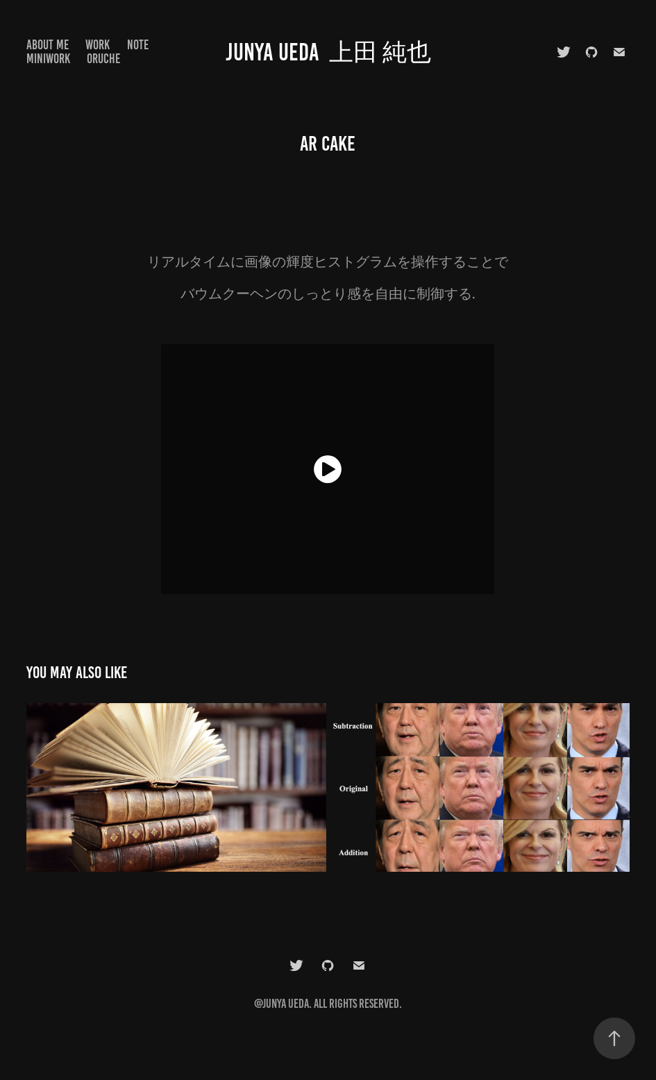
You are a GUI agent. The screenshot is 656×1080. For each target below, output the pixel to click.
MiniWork (48, 58)
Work (97, 44)
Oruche (103, 58)
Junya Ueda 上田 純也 (328, 52)
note (138, 44)
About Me (47, 44)
